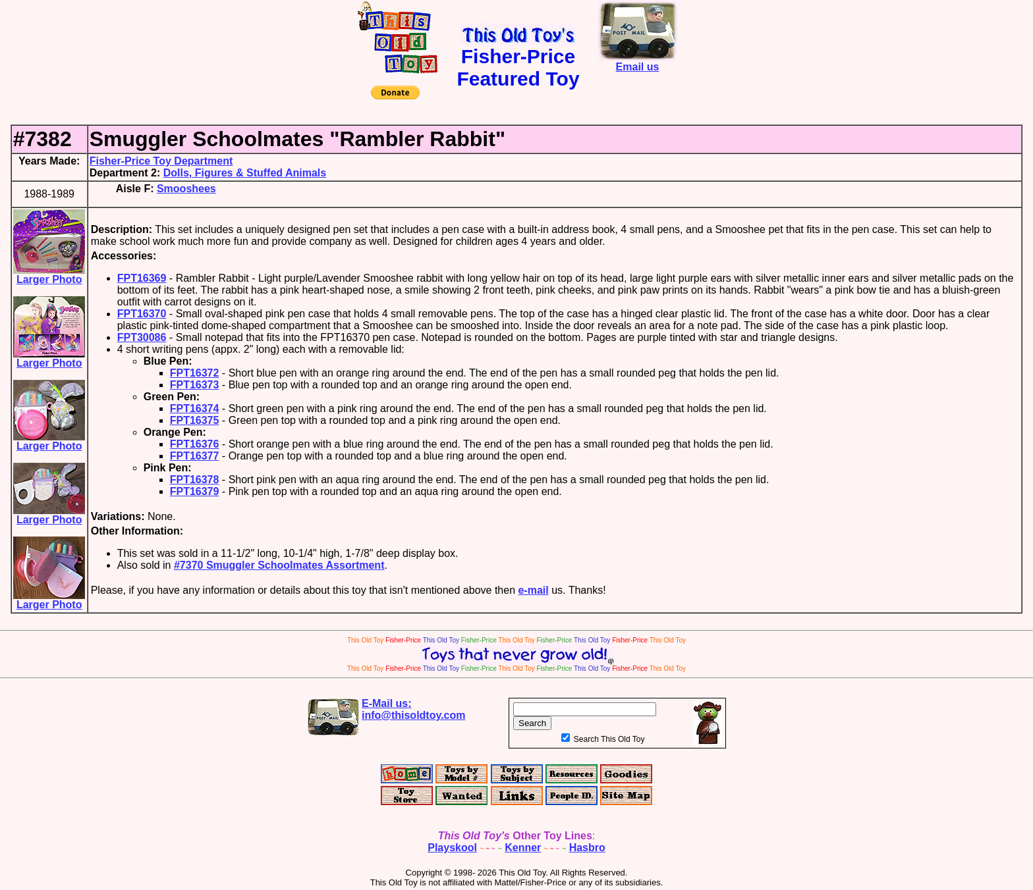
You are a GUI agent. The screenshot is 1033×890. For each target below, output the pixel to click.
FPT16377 (194, 455)
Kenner (523, 847)
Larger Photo (49, 275)
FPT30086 (142, 337)
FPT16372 (194, 373)
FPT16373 (194, 384)
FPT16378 (194, 479)
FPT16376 (194, 444)
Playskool (452, 847)
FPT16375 (194, 420)
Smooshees (186, 188)
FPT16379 (194, 491)
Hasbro (587, 847)
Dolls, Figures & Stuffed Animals (244, 172)
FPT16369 (142, 278)
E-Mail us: (414, 709)
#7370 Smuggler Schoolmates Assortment (279, 565)
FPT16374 (194, 408)
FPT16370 (142, 313)
